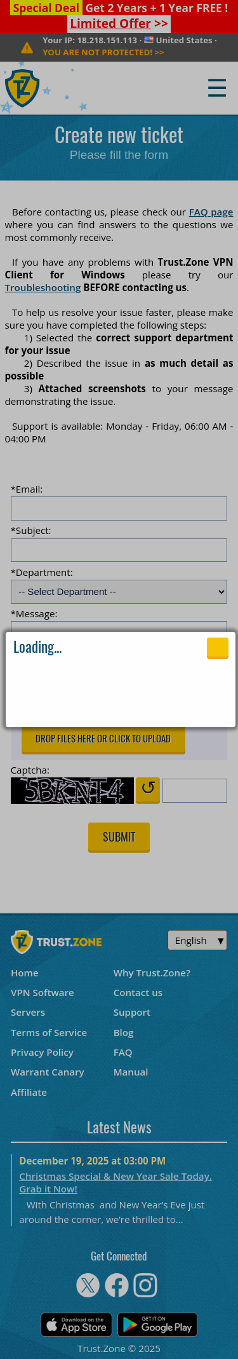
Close (218, 647)
